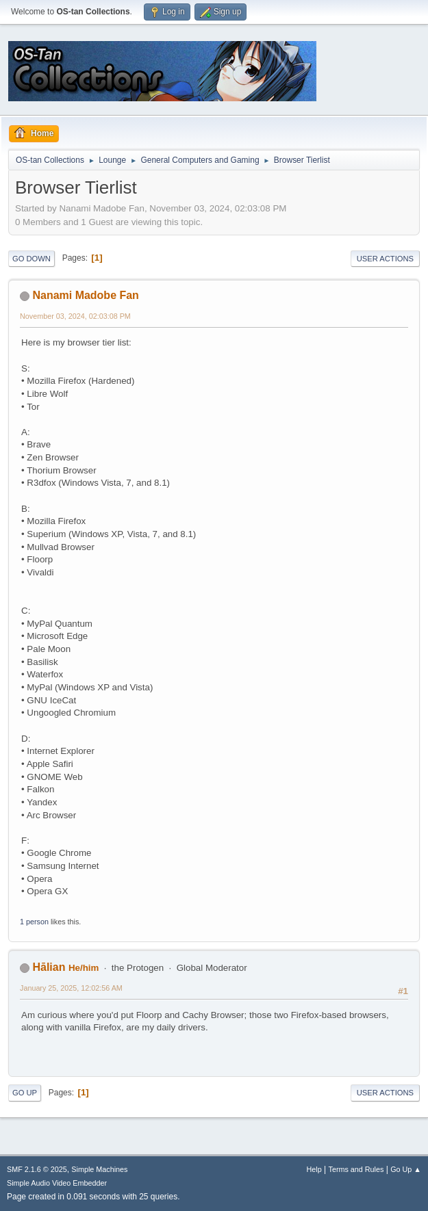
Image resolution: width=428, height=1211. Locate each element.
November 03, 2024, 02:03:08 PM (75, 316)
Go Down (31, 259)
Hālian (48, 967)
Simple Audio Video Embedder (57, 1183)
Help (314, 1169)
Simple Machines (99, 1169)
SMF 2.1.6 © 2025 (37, 1169)
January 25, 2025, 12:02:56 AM (71, 988)
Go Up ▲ (405, 1169)
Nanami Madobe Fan (85, 295)
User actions (385, 259)
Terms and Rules (356, 1169)
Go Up (24, 1093)
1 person (34, 921)
